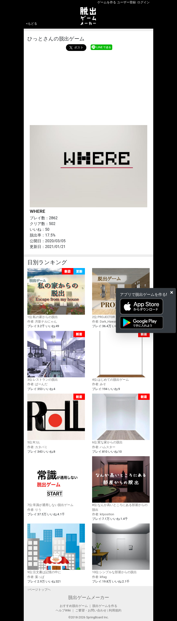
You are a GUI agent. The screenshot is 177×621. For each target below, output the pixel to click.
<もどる (31, 23)
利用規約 (115, 610)
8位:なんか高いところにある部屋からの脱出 (121, 483)
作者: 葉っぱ (35, 577)
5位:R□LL (56, 419)
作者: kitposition (103, 514)
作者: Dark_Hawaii (104, 321)
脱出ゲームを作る (104, 606)
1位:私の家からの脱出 (56, 293)
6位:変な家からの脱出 (121, 419)
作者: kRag (99, 577)
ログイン (143, 2)
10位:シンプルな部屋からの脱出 (121, 548)
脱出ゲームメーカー (88, 597)
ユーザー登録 (126, 2)
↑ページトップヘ (39, 589)
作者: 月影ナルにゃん (42, 321)
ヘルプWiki (63, 610)
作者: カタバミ (37, 447)
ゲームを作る (106, 2)
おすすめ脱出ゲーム (74, 606)
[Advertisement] (88, 86)
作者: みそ (99, 384)
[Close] (171, 292)
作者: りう (34, 509)
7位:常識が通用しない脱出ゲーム (56, 481)
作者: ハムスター (103, 447)
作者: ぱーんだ (37, 384)
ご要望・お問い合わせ (90, 610)
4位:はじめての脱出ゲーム (121, 356)
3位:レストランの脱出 (56, 356)
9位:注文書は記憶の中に (56, 548)
